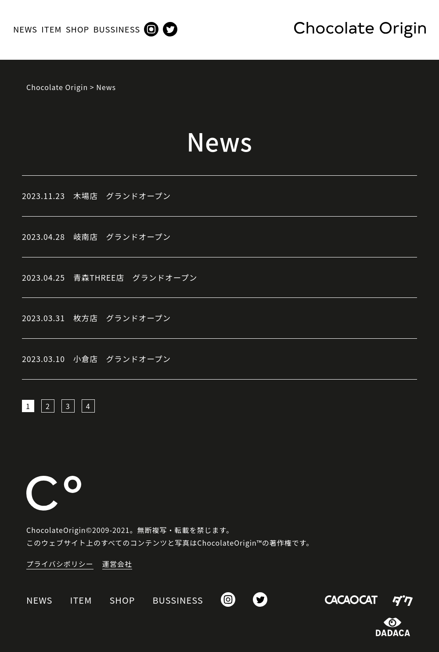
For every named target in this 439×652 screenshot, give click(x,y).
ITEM (51, 29)
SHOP (78, 29)
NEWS (25, 29)
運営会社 (117, 563)
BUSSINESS (116, 29)
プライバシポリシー (60, 563)
